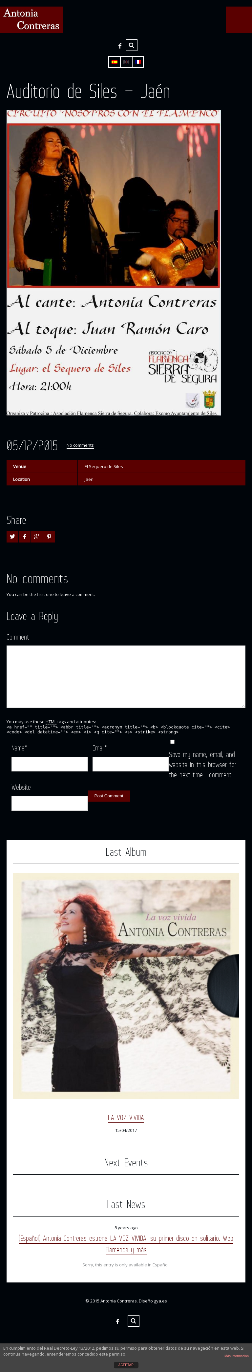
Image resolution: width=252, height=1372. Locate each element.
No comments (80, 445)
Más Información (236, 1356)
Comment (18, 637)
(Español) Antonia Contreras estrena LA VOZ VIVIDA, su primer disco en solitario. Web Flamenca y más (126, 1244)
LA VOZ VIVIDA (126, 1117)
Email (100, 748)
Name (19, 748)
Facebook (120, 46)
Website (21, 787)
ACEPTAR (126, 1365)
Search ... (131, 45)
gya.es (160, 1301)
